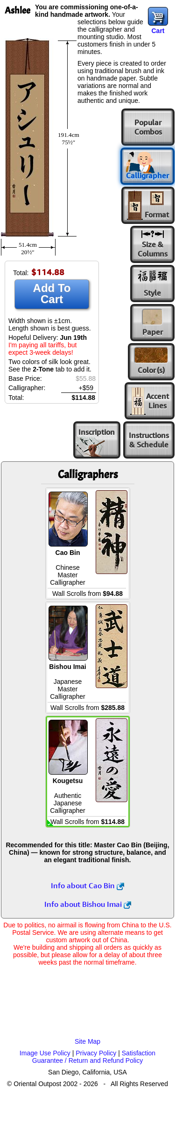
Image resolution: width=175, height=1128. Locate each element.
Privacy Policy (96, 1053)
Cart (157, 30)
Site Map (87, 1041)
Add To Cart (52, 293)
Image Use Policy (45, 1053)
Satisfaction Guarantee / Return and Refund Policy (93, 1056)
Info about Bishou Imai (87, 904)
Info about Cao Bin (87, 885)
